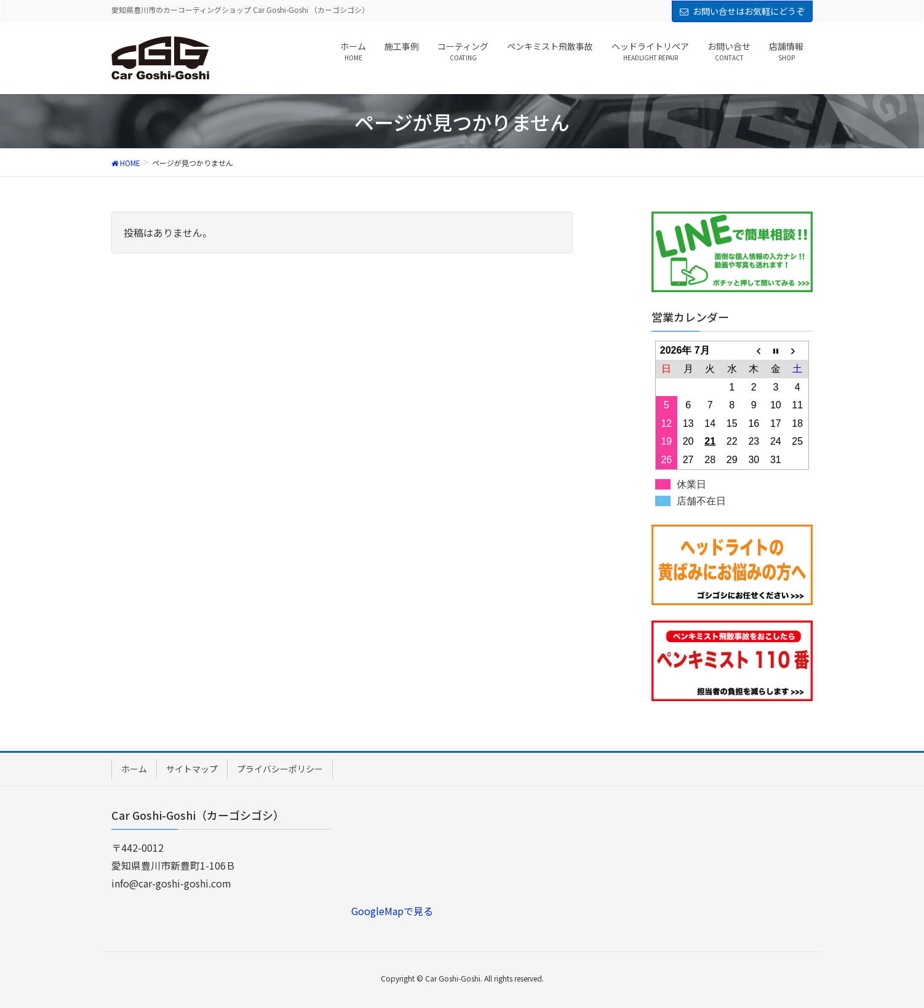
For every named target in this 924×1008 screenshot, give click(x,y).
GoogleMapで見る (392, 910)
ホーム (134, 769)
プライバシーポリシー (280, 769)
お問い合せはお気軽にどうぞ (749, 11)
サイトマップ (192, 769)
